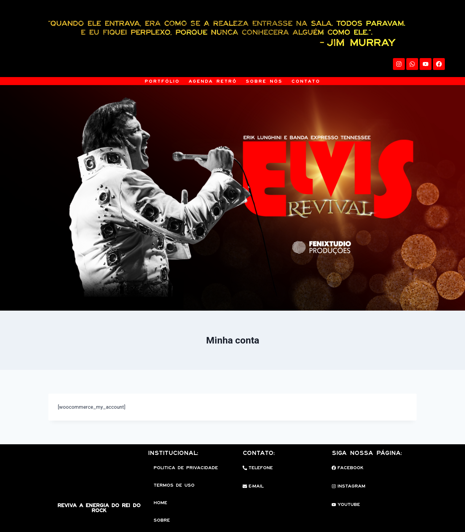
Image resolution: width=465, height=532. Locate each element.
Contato (306, 81)
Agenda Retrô (213, 81)
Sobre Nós (264, 81)
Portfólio (162, 81)
